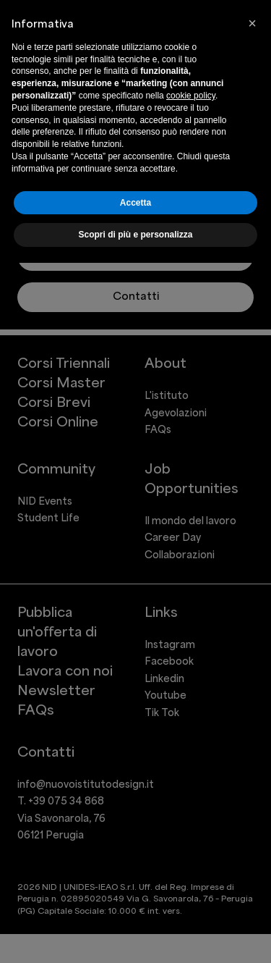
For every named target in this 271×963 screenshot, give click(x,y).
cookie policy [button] (190, 96)
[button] (252, 23)
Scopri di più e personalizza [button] (135, 235)
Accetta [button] (135, 203)
